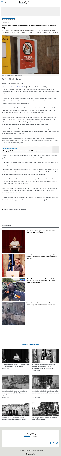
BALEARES (12, 19)
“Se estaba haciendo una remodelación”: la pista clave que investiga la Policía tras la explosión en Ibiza (42, 304)
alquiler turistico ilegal (10, 209)
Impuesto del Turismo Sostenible (13, 87)
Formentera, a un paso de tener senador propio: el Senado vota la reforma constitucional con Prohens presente (41, 256)
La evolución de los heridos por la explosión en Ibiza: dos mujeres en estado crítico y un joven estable (45, 393)
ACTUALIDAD (5, 19)
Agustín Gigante (6, 83)
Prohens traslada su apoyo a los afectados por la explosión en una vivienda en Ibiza (40, 231)
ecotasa (18, 209)
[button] (5, 2)
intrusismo (23, 209)
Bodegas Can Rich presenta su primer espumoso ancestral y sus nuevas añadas (14, 418)
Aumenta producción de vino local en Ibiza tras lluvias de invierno (44, 418)
